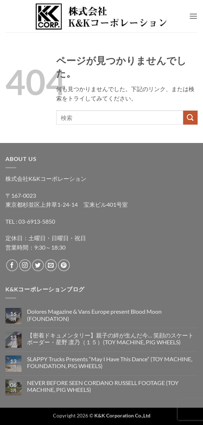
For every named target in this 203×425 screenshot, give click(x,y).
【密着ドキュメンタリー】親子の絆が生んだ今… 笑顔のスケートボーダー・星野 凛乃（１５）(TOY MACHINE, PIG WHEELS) (110, 338)
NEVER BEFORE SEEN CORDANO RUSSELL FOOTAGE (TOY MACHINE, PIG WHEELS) (103, 386)
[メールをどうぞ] (51, 265)
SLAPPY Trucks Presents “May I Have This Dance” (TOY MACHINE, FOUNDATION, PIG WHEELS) (109, 362)
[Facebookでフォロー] (12, 265)
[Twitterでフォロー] (38, 265)
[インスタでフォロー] (25, 265)
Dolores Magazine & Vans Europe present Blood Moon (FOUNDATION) (94, 315)
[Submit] (190, 118)
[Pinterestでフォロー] (64, 265)
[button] (193, 16)
